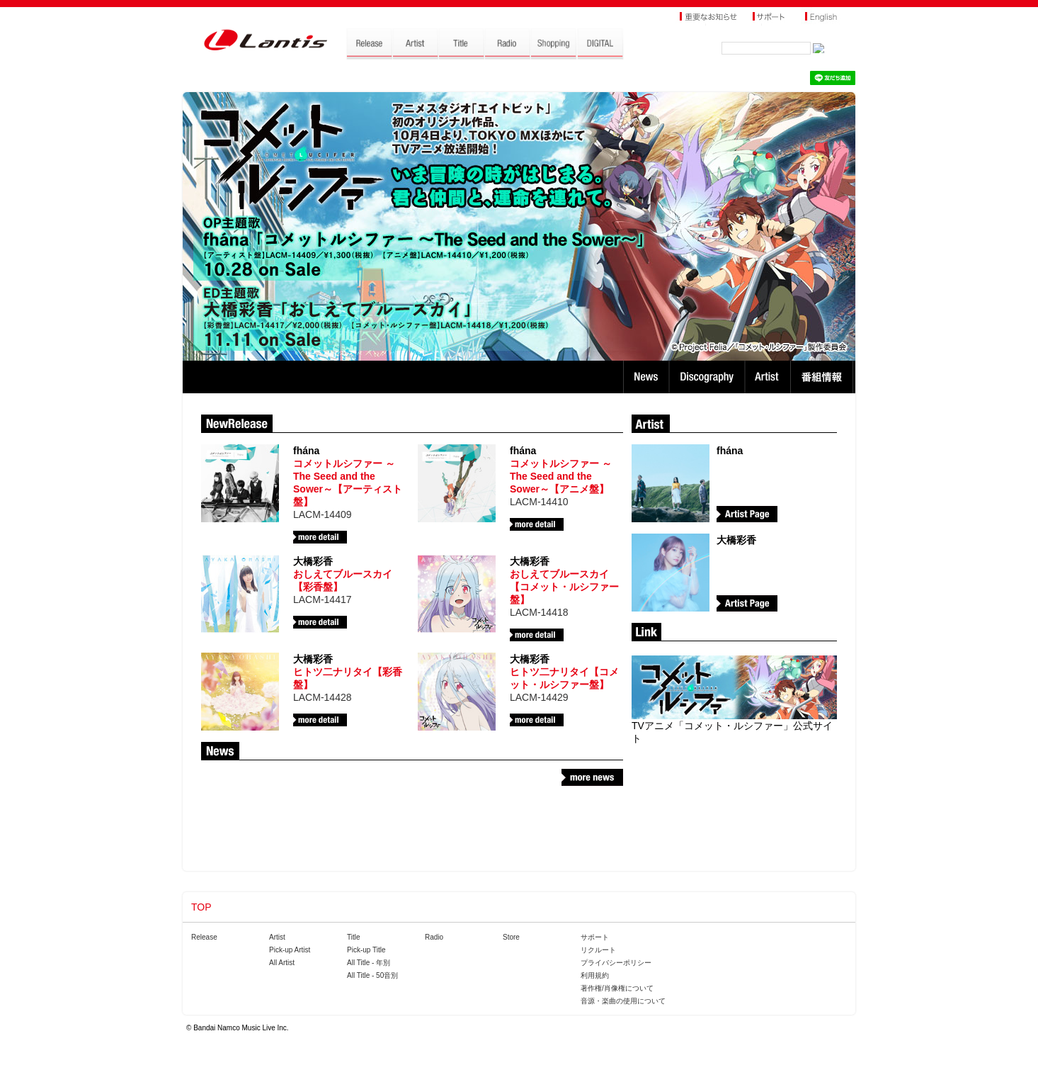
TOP (201, 907)
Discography (708, 377)
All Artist (282, 963)
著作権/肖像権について (617, 988)
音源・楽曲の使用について (623, 1001)
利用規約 (595, 975)
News (646, 377)
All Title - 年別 (368, 963)
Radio (434, 937)
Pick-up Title (366, 950)
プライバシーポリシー (616, 963)
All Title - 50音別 (372, 975)
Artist (769, 377)
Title (353, 937)
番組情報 (823, 377)
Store (511, 937)
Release (204, 937)
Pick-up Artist (289, 950)
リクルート (598, 950)
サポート (595, 937)
